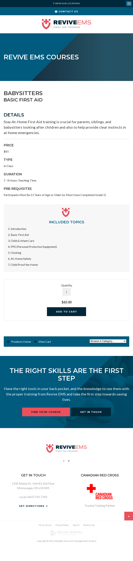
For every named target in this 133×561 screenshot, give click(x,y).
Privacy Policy (62, 525)
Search (76, 525)
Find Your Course (46, 411)
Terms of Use (45, 525)
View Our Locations (67, 3)
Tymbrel (92, 541)
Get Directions (31, 505)
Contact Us (66, 11)
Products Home (21, 341)
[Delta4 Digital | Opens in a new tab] (66, 533)
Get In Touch (91, 411)
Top (128, 516)
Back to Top (89, 525)
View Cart (44, 341)
